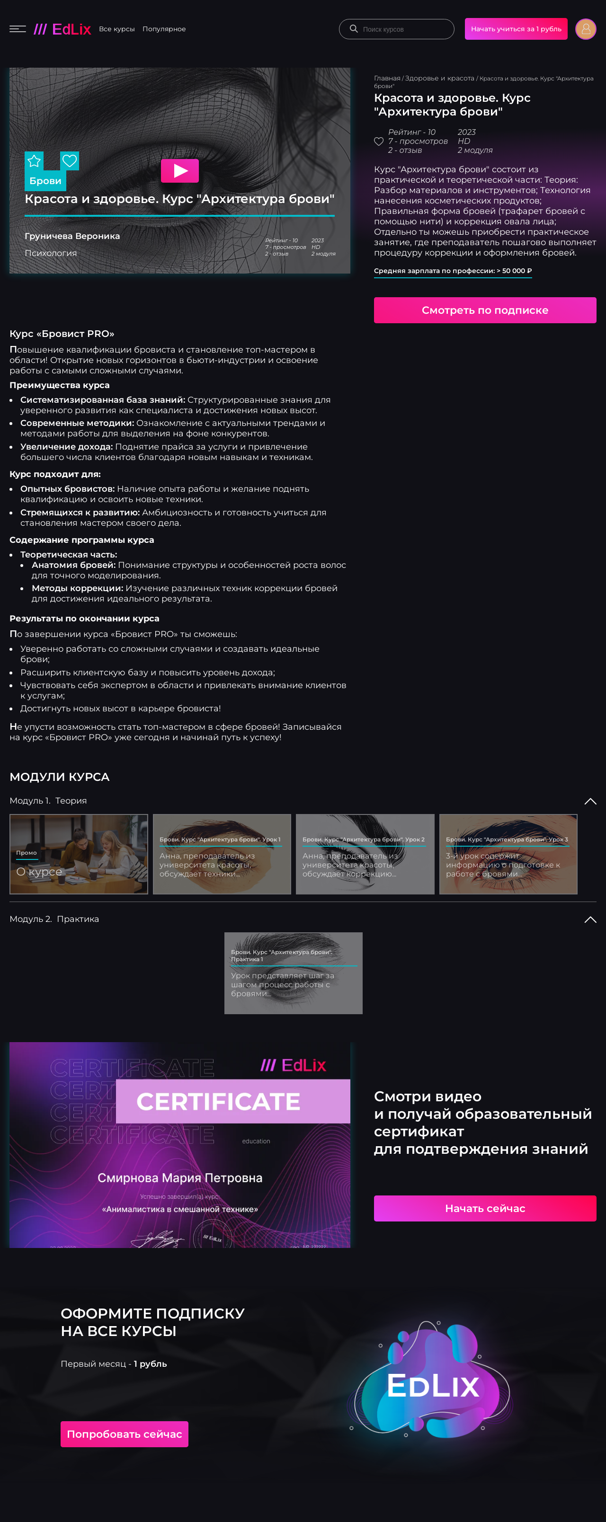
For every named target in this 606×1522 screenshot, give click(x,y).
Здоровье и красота (440, 78)
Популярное (164, 29)
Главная (387, 78)
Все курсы (117, 29)
